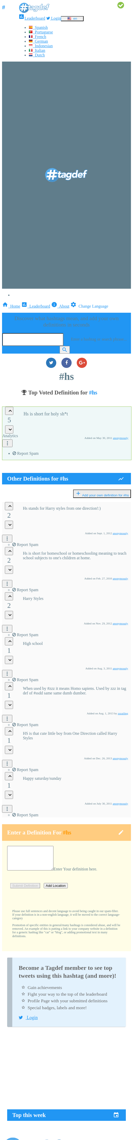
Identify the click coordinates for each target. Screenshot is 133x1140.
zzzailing (123, 713)
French (37, 36)
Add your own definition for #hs (102, 493)
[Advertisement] (66, 1073)
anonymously (120, 437)
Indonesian (41, 46)
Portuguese (41, 32)
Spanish (38, 27)
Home (11, 306)
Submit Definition (25, 890)
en (72, 18)
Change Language (89, 306)
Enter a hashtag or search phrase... (99, 339)
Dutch (37, 55)
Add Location (56, 890)
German (38, 41)
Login (53, 18)
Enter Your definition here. (80, 873)
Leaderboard (31, 18)
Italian (37, 50)
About (60, 306)
